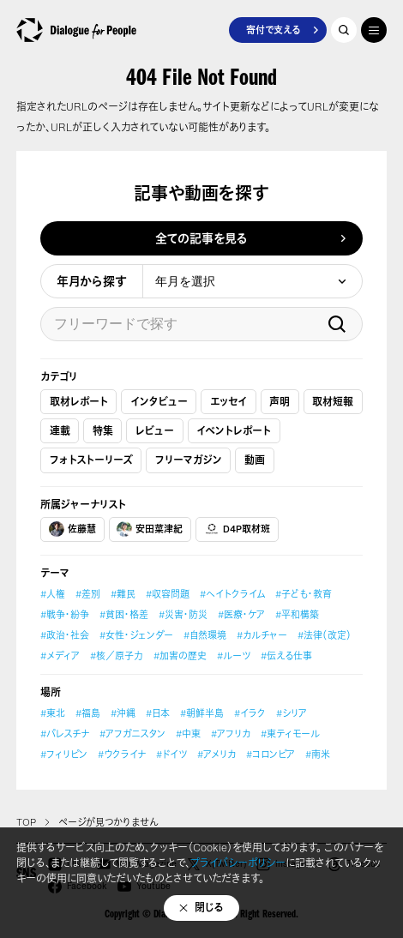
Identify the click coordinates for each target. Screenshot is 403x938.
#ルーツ (233, 656)
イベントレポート (233, 431)
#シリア (291, 713)
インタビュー (159, 401)
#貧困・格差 (123, 615)
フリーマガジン (188, 460)
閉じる (209, 907)
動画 (254, 460)
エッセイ (228, 401)
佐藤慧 (72, 529)
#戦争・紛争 (64, 615)
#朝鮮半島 (202, 713)
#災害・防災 (183, 615)
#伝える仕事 (286, 656)
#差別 (87, 594)
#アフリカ (230, 734)
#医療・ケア (241, 615)
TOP (26, 822)
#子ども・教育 (303, 594)
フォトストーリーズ (91, 460)
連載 (60, 431)
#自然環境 (204, 635)
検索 (337, 324)
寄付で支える (273, 30)
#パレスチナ (64, 734)
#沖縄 (123, 713)
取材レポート (79, 401)
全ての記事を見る (201, 238)
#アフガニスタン (132, 734)
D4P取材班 (237, 529)
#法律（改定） (325, 635)
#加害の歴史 (180, 656)
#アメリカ (216, 754)
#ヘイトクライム (232, 594)
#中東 (188, 734)
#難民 (123, 594)
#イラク (250, 713)
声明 (279, 401)
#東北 (52, 713)
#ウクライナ (122, 754)
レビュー (154, 431)
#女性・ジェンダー (136, 635)
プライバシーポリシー (238, 863)
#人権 (52, 594)
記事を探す (344, 30)
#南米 (317, 754)
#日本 (158, 713)
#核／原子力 (116, 656)
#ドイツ (171, 754)
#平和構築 (297, 615)
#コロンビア (270, 754)
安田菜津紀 (150, 529)
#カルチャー (262, 635)
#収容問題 (167, 594)
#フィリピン (63, 754)
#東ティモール (290, 734)
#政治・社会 (64, 635)
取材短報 (332, 401)
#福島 (87, 713)
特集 (103, 431)
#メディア (60, 656)
